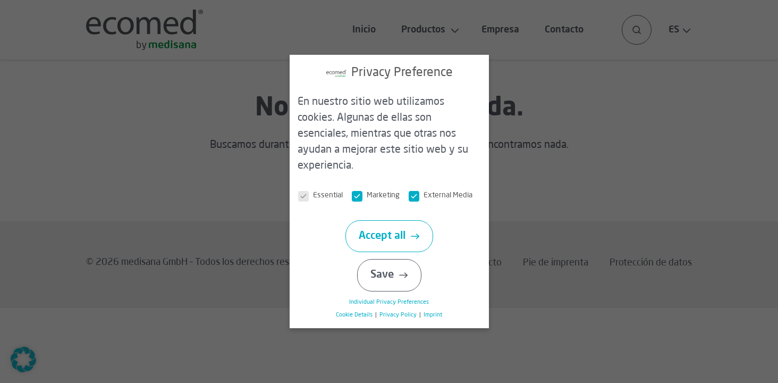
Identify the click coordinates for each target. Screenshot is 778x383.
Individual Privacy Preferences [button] (394, 302)
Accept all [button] (386, 236)
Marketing (381, 195)
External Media (446, 195)
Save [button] (387, 275)
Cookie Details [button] (360, 315)
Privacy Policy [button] (403, 315)
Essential (325, 195)
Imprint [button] (437, 315)
